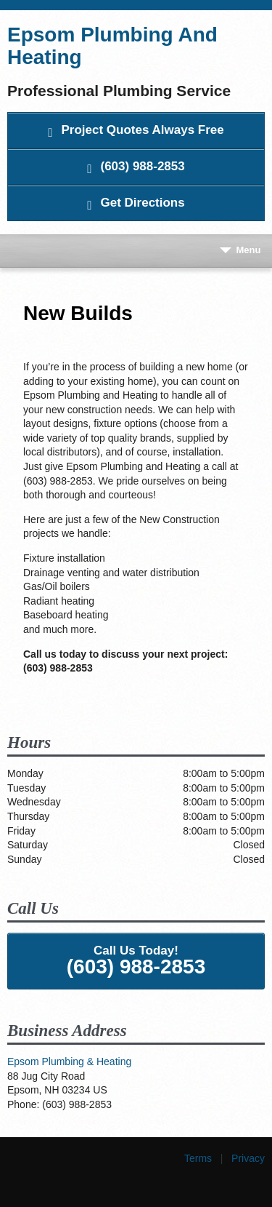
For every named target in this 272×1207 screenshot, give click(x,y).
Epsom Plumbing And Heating (112, 45)
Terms (198, 1158)
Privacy (248, 1158)
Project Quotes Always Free (135, 131)
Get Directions (135, 204)
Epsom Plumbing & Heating (69, 1061)
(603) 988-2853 (135, 167)
